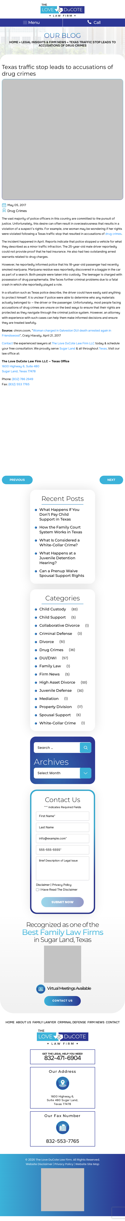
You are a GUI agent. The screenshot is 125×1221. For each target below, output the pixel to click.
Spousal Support (55, 716)
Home (13, 42)
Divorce (46, 642)
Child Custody (52, 610)
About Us (23, 1027)
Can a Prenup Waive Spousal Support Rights (61, 574)
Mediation (49, 699)
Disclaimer (43, 889)
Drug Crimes (17, 211)
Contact (7, 343)
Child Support (52, 618)
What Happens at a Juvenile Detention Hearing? (57, 558)
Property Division (55, 707)
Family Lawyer (44, 1027)
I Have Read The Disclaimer (58, 894)
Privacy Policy (63, 889)
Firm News (49, 675)
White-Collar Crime (57, 724)
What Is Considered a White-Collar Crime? (59, 543)
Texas (103, 349)
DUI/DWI (47, 659)
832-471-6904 (62, 1063)
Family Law (50, 667)
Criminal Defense (55, 634)
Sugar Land (67, 349)
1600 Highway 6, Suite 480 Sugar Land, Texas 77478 (62, 1105)
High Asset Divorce (57, 683)
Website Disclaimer (39, 1168)
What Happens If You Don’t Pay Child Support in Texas (59, 515)
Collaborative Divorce (59, 626)
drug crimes (113, 234)
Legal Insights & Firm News (43, 42)
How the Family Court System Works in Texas (60, 530)
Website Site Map (87, 1168)
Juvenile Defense (55, 691)
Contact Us (62, 1005)
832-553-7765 (62, 1146)
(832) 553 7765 (19, 384)
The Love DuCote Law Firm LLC (73, 343)
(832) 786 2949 (22, 379)
